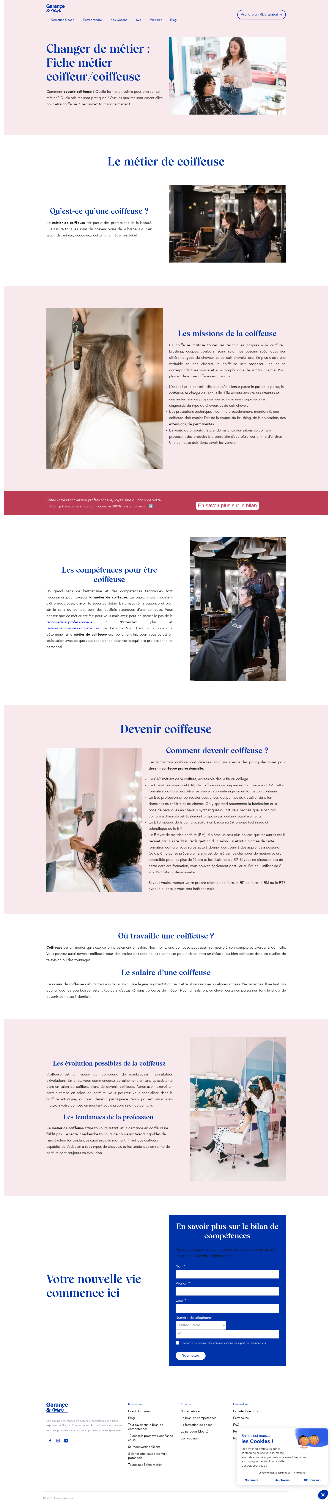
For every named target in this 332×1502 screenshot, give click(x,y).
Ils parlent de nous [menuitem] (245, 1411)
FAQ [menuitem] (236, 1424)
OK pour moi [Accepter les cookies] (312, 1480)
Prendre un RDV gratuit (259, 14)
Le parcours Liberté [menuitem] (194, 1431)
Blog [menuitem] (131, 1418)
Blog (173, 20)
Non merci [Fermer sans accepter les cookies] (252, 1480)
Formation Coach (62, 20)
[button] (323, 1494)
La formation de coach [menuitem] (196, 1424)
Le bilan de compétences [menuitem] (198, 1418)
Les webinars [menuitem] (190, 1438)
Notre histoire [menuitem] (190, 1411)
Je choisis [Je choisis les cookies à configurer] (282, 1480)
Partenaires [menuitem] (241, 1418)
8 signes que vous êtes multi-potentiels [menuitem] (148, 1456)
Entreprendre (92, 20)
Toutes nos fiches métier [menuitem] (145, 1464)
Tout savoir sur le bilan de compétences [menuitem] (145, 1427)
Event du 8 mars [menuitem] (139, 1411)
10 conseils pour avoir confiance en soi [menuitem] (150, 1438)
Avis (139, 20)
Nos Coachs (118, 20)
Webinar (156, 20)
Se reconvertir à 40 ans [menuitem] (144, 1446)
